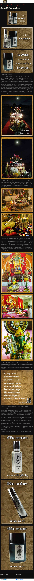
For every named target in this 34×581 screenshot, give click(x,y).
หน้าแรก (2, 5)
